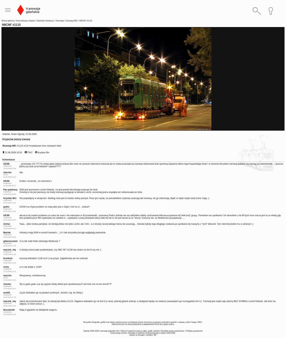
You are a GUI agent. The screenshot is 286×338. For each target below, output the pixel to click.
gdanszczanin (10, 241)
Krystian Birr (43, 152)
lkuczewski (9, 310)
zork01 (6, 292)
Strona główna (7, 21)
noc (44, 146)
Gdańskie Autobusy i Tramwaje (50, 21)
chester (7, 284)
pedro (6, 207)
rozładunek (35, 146)
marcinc (7, 172)
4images (141, 335)
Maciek (7, 232)
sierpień (52, 146)
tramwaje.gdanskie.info (109, 331)
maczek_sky (9, 249)
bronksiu (8, 258)
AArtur (6, 224)
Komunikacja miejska (25, 21)
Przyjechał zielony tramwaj (16, 139)
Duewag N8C (72, 21)
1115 (20, 146)
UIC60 (6, 164)
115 (26, 146)
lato (59, 146)
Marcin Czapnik (127, 331)
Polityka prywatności (194, 331)
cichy (6, 267)
